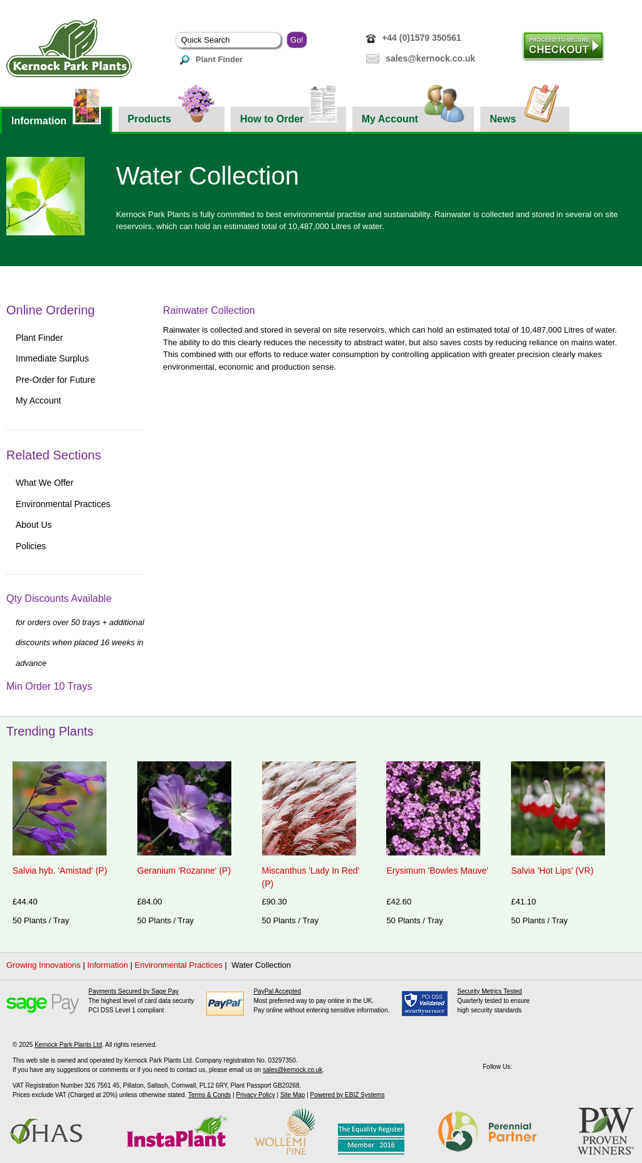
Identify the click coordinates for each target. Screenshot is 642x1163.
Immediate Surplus (52, 358)
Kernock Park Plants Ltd (68, 1044)
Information (56, 116)
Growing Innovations (43, 965)
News (525, 115)
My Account (413, 115)
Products (171, 115)
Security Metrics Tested (489, 991)
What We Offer (44, 483)
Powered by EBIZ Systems (347, 1094)
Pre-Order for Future (55, 380)
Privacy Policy (255, 1094)
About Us (34, 525)
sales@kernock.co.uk (430, 58)
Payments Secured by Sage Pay (133, 991)
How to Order (288, 115)
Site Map (292, 1094)
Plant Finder (211, 59)
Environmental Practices (63, 504)
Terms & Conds (209, 1094)
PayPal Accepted (277, 991)
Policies (31, 546)
